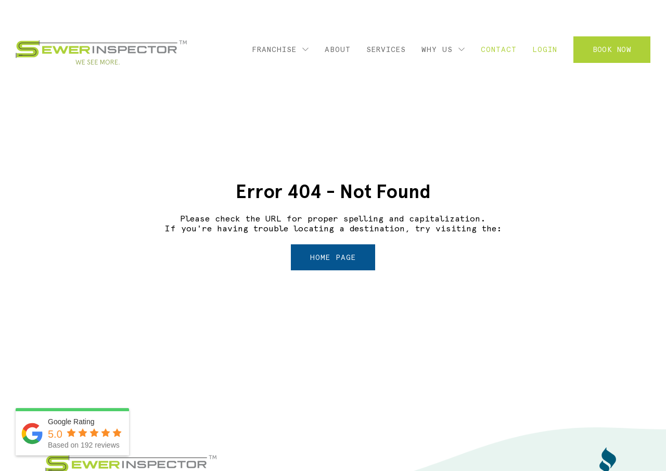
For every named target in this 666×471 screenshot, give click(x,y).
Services (386, 49)
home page (333, 257)
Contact (499, 49)
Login (544, 49)
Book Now (612, 49)
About (338, 49)
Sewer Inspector (101, 52)
